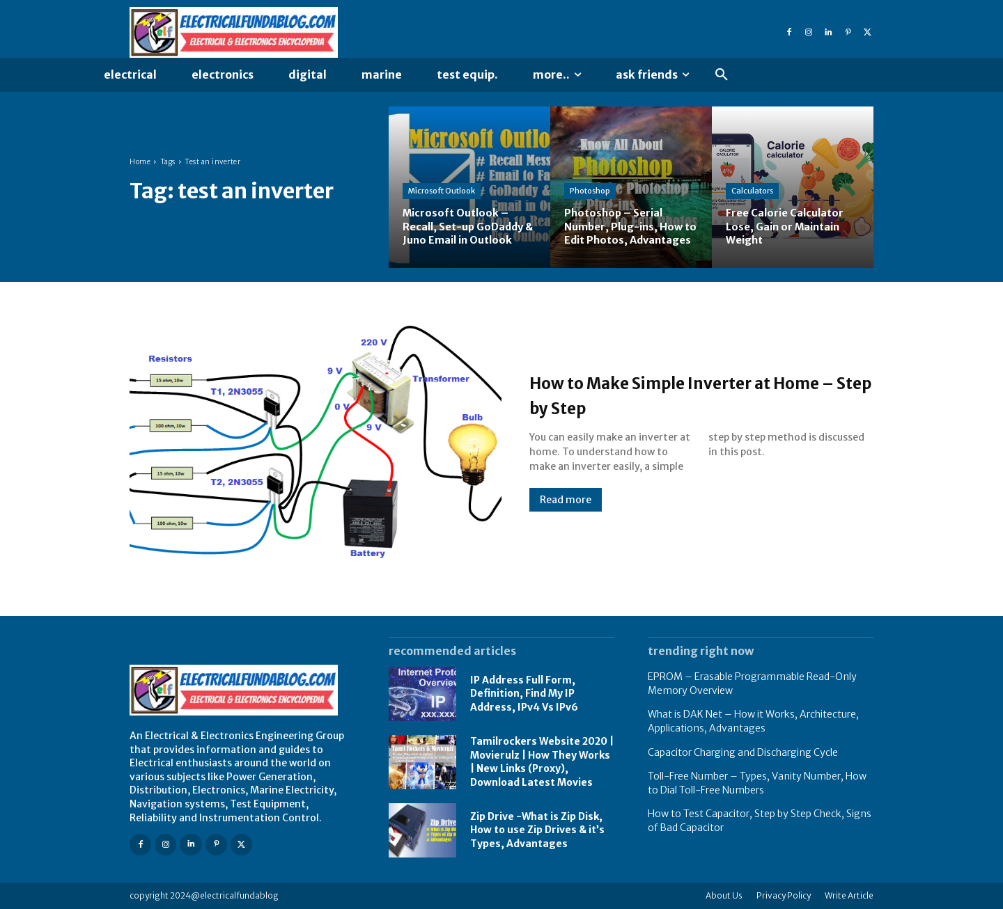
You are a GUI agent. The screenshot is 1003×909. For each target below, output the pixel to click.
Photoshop (590, 177)
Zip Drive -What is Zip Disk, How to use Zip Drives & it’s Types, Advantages (537, 830)
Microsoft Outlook (441, 191)
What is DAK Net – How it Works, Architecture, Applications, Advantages (753, 721)
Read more (565, 499)
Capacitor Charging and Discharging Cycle (743, 752)
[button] (721, 75)
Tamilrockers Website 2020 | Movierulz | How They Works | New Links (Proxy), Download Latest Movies (542, 762)
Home (140, 161)
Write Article (849, 895)
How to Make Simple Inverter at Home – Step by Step (688, 394)
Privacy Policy (783, 895)
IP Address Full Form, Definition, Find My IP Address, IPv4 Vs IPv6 (524, 693)
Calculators (752, 191)
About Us (724, 895)
